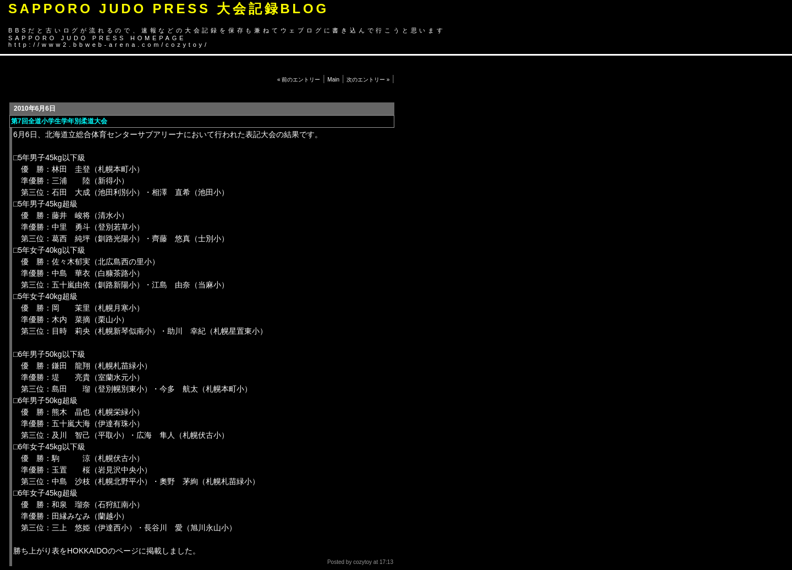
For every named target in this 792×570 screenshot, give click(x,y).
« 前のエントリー (298, 80)
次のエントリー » (367, 80)
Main (333, 80)
